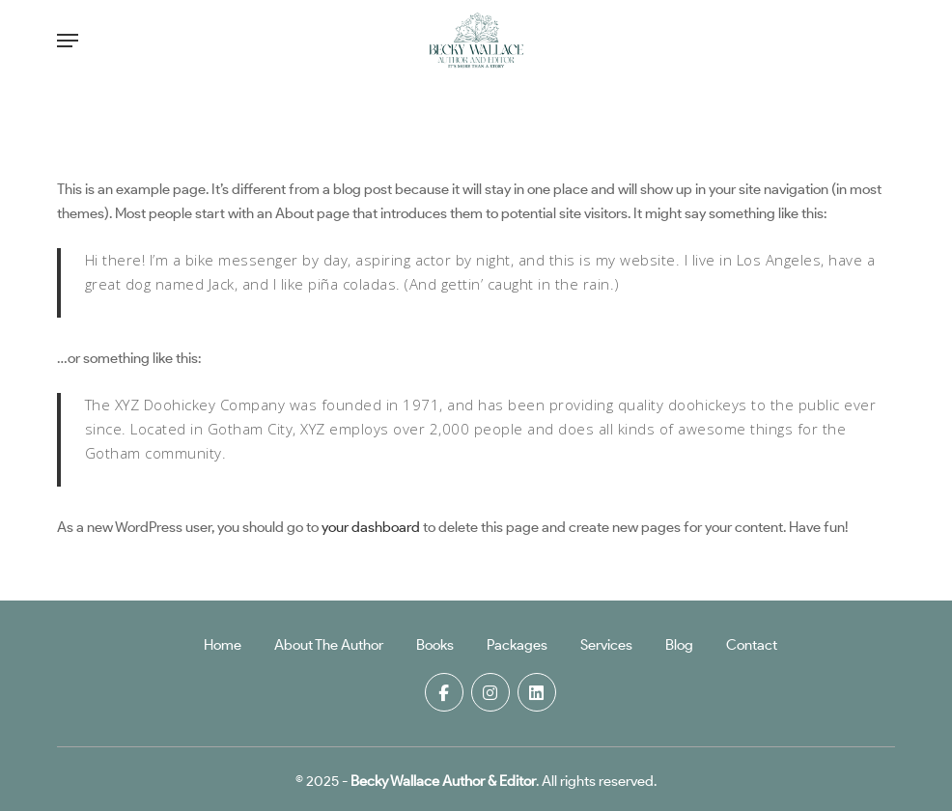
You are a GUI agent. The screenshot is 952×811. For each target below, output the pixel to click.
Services (606, 645)
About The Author (328, 645)
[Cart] (873, 41)
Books (435, 645)
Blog (679, 645)
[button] (67, 40)
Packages (517, 645)
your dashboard (371, 527)
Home (222, 645)
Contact (751, 645)
